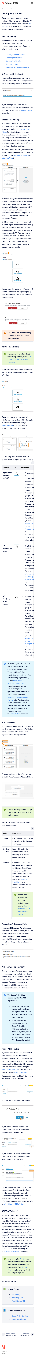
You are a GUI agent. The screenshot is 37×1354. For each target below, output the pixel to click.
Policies (22, 1259)
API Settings (16, 1295)
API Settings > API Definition (13, 1204)
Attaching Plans (12, 64)
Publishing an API (18, 1301)
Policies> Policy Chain (11, 1252)
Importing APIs (26, 110)
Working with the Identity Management (30, 526)
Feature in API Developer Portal (17, 67)
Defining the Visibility (13, 61)
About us (4, 1351)
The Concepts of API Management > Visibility (20, 359)
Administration (14, 714)
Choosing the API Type (14, 58)
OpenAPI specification (10, 1069)
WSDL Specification (19, 1319)
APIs (11, 9)
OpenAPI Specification (20, 1316)
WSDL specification (21, 1072)
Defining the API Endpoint (15, 55)
